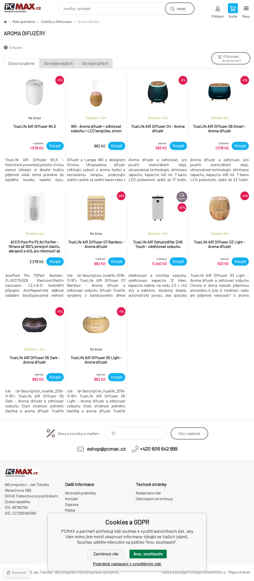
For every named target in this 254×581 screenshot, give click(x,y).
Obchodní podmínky (80, 493)
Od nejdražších (95, 63)
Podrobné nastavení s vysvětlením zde (127, 564)
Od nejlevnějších (58, 63)
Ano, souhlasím (148, 554)
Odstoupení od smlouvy (154, 498)
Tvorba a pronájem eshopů (181, 572)
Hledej (181, 8)
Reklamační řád (148, 493)
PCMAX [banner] (26, 7)
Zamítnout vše (105, 554)
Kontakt (71, 498)
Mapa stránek (239, 572)
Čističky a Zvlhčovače (56, 22)
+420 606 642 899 (158, 449)
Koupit (55, 146)
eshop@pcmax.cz (106, 449)
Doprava (71, 504)
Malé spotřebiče (24, 22)
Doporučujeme (21, 63)
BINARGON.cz (214, 572)
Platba (70, 510)
